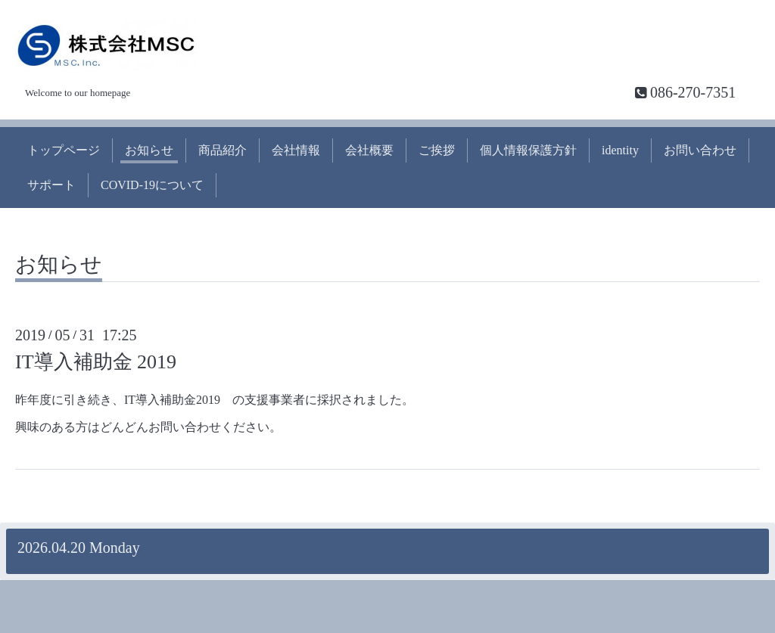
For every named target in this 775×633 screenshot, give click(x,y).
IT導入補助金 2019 (95, 362)
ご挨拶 (437, 150)
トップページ (63, 150)
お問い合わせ (700, 150)
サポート (51, 184)
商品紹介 (222, 150)
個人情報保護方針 (528, 150)
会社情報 (296, 150)
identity (620, 150)
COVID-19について (152, 184)
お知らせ (149, 150)
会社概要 (369, 150)
